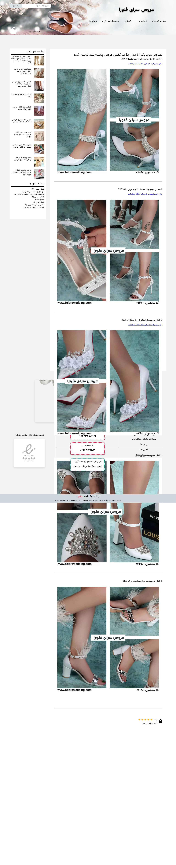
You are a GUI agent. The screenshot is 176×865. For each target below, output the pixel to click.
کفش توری (38, 202)
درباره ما (93, 21)
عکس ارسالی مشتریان (34, 205)
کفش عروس (37, 189)
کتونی (128, 21)
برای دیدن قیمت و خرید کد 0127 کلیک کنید (145, 194)
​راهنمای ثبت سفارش (144, 796)
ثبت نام (32, 31)
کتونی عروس (37, 197)
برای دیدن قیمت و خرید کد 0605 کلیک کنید (145, 63)
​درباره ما (144, 806)
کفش (144, 21)
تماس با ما (144, 811)
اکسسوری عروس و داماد (34, 207)
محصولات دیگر (111, 21)
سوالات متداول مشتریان (144, 800)
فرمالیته (39, 199)
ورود (38, 31)
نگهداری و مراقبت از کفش (33, 192)
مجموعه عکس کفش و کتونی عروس (29, 194)
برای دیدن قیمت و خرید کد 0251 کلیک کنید (145, 324)
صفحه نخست (159, 21)
